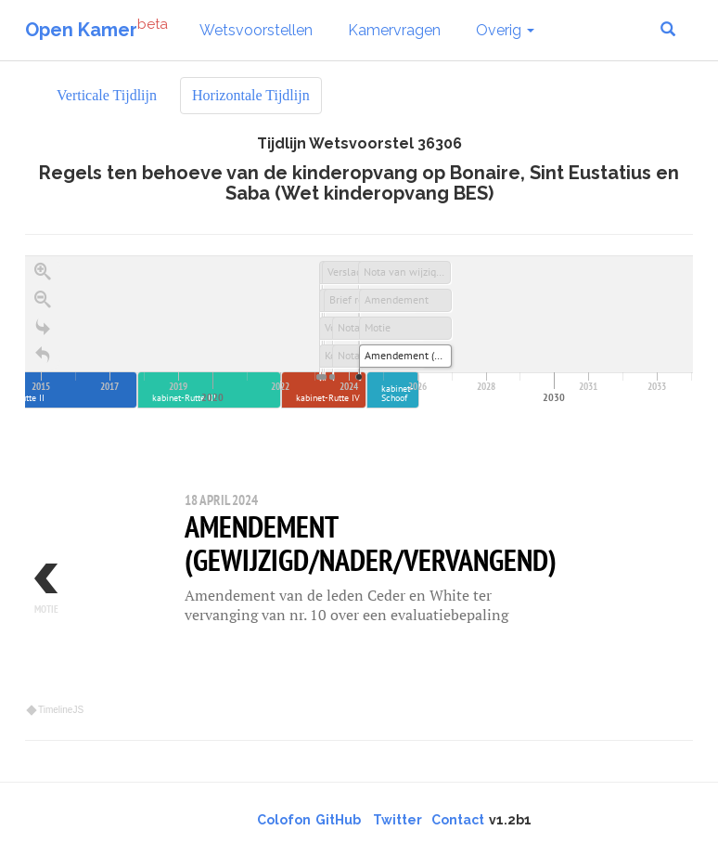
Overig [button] (505, 30)
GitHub (338, 819)
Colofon (284, 819)
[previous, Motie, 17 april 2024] (80, 597)
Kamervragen (394, 30)
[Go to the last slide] (42, 328)
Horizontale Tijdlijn (251, 95)
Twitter (397, 819)
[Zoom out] (42, 300)
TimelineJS (55, 710)
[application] (359, 332)
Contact (457, 819)
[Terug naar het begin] (42, 356)
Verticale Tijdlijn (107, 95)
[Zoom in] (42, 272)
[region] (359, 487)
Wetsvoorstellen (256, 30)
